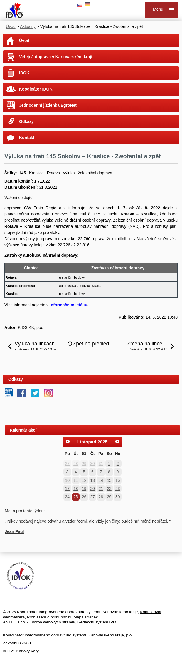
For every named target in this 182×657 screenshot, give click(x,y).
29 (84, 463)
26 (84, 496)
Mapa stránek (85, 617)
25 (75, 496)
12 (84, 480)
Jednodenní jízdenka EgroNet (48, 105)
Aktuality (28, 26)
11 (75, 480)
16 (117, 480)
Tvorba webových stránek (52, 622)
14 (101, 480)
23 (117, 488)
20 (92, 488)
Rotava (53, 172)
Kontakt (26, 137)
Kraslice (36, 172)
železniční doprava (95, 172)
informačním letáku (68, 304)
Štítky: (10, 172)
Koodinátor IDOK (36, 89)
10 (67, 480)
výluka (69, 172)
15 (109, 480)
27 (67, 463)
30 (92, 463)
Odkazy (26, 121)
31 (101, 463)
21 (101, 488)
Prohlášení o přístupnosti (49, 617)
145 (22, 172)
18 (75, 488)
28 (75, 463)
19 (84, 488)
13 (92, 480)
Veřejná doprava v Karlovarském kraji (55, 56)
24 (67, 496)
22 (109, 488)
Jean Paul (14, 531)
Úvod (11, 26)
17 (67, 488)
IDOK (24, 73)
